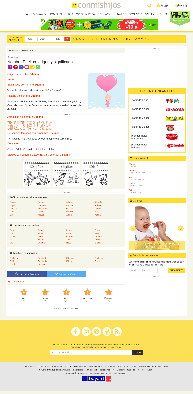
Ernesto (69, 215)
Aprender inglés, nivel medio (139, 149)
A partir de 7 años (139, 121)
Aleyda (41, 218)
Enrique (69, 209)
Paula (40, 237)
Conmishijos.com (145, 373)
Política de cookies (127, 370)
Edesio (98, 264)
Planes (162, 15)
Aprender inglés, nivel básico (139, 140)
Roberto (98, 209)
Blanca (98, 246)
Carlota (98, 212)
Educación (106, 15)
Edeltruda (42, 264)
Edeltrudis (42, 261)
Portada (13, 54)
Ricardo (98, 206)
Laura (40, 240)
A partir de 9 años (139, 130)
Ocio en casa (85, 15)
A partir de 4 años (139, 112)
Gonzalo (70, 212)
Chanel (69, 240)
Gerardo (41, 209)
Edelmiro (42, 268)
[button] (133, 232)
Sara (97, 237)
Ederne (69, 264)
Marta (69, 233)
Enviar (137, 356)
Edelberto (70, 261)
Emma (41, 206)
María (12, 240)
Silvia (97, 233)
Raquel (41, 233)
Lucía (68, 237)
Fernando (42, 212)
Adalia (69, 218)
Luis (12, 218)
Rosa (68, 246)
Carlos (13, 206)
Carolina (13, 212)
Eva (11, 237)
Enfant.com (78, 373)
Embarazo (38, 15)
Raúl (12, 215)
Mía (11, 246)
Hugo (12, 209)
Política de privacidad (75, 370)
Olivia (97, 243)
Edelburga (14, 264)
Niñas (34, 54)
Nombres (55, 15)
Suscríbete (176, 273)
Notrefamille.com (63, 373)
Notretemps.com (107, 373)
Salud (149, 15)
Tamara (98, 240)
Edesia (13, 268)
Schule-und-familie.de (126, 373)
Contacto (110, 370)
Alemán (10, 83)
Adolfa (98, 218)
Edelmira (14, 261)
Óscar (40, 215)
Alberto (69, 206)
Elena (12, 233)
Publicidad (57, 370)
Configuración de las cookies (153, 370)
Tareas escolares (129, 15)
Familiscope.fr (91, 373)
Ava (68, 243)
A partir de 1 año (139, 103)
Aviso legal (43, 370)
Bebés (69, 15)
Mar (11, 243)
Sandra (41, 246)
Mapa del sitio (96, 370)
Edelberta (99, 261)
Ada (96, 215)
